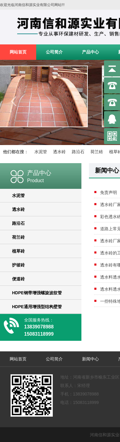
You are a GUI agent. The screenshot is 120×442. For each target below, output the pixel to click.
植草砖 (18, 251)
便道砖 (18, 278)
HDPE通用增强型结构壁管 (37, 306)
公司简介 (54, 52)
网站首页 (18, 52)
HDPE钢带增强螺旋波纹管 (37, 292)
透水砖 (59, 151)
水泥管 (40, 151)
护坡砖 (18, 265)
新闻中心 (90, 359)
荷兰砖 (96, 151)
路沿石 (78, 151)
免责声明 (108, 192)
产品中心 (90, 52)
